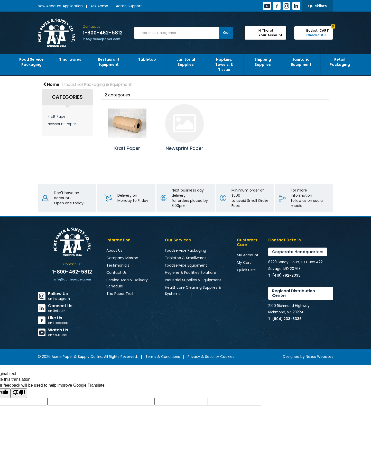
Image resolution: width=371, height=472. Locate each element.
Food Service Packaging (31, 62)
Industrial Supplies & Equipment (193, 280)
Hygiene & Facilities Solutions (191, 272)
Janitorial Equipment (301, 62)
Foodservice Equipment (186, 265)
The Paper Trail (119, 293)
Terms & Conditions (162, 356)
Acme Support (129, 5)
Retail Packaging (340, 62)
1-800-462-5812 (103, 33)
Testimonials (117, 265)
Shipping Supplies (262, 62)
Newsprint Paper (62, 124)
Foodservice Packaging (185, 250)
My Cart (244, 262)
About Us (114, 250)
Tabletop (147, 59)
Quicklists (317, 5)
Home (51, 84)
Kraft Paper (57, 116)
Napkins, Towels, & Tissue (224, 64)
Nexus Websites (319, 356)
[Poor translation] (19, 393)
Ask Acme (99, 5)
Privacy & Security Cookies (211, 356)
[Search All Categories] (183, 33)
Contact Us (116, 272)
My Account (247, 255)
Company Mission (122, 257)
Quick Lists (246, 270)
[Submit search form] (226, 33)
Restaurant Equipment (108, 62)
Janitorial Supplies (186, 62)
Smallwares (70, 59)
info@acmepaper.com (101, 39)
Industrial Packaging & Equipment (98, 84)
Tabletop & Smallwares (185, 257)
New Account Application (60, 5)
